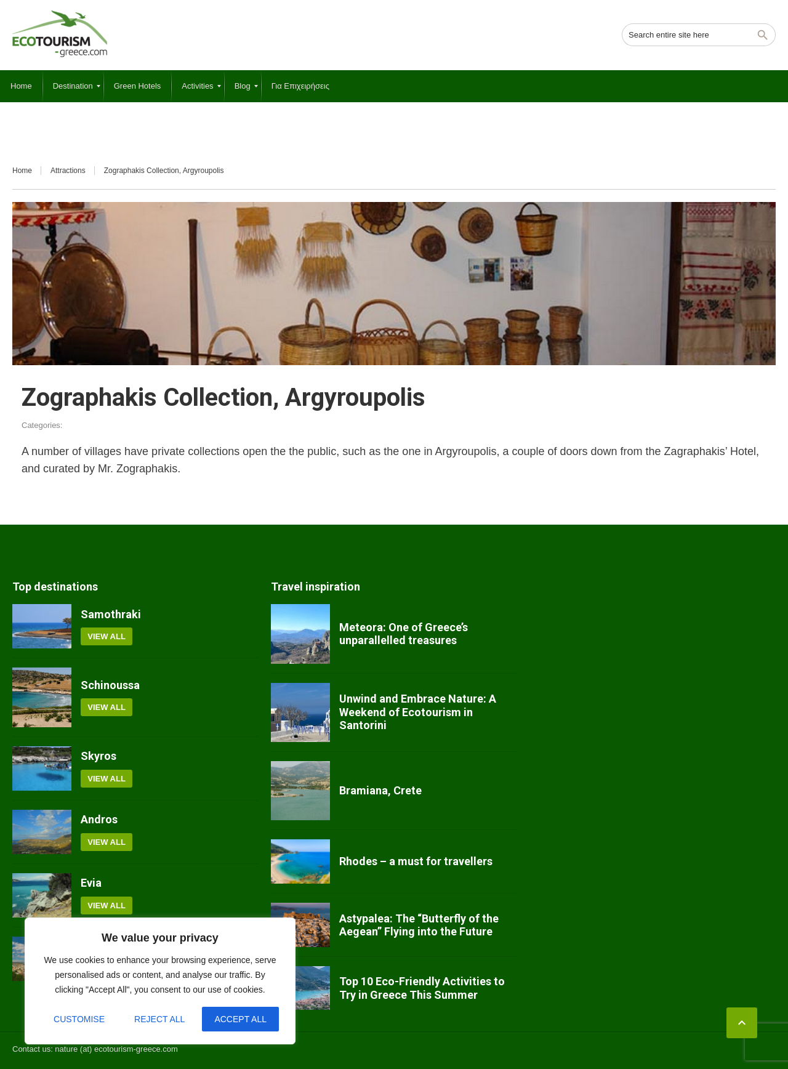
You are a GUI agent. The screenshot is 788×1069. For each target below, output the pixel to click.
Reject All (159, 1019)
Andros (99, 819)
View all (106, 636)
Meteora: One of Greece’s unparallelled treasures (403, 634)
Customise (79, 1019)
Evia (91, 882)
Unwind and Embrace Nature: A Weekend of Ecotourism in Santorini (417, 712)
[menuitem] (21, 86)
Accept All (240, 1019)
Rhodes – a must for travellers (415, 861)
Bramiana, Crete (380, 790)
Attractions (68, 170)
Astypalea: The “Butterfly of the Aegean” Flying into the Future (419, 925)
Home (22, 170)
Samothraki (111, 614)
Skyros (98, 755)
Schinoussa (110, 685)
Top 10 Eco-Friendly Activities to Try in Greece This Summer (422, 988)
